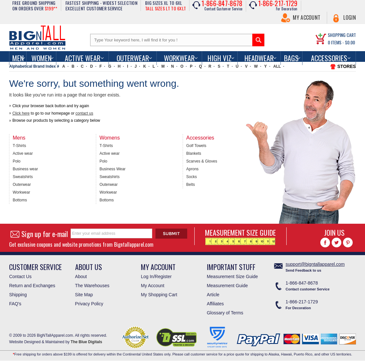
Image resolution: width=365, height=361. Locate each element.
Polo (16, 161)
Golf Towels (196, 145)
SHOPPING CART (342, 34)
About (81, 276)
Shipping (18, 294)
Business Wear (112, 169)
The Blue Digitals (86, 342)
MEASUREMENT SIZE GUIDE (240, 236)
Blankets (193, 153)
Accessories (329, 58)
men (18, 58)
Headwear (259, 58)
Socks (191, 177)
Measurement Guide (227, 285)
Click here (20, 113)
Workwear (179, 58)
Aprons (192, 169)
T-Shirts (19, 145)
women (41, 58)
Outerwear (133, 58)
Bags (291, 58)
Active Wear (82, 58)
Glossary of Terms (225, 312)
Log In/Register (156, 276)
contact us (84, 113)
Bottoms (20, 200)
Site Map (84, 294)
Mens (19, 138)
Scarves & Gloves (201, 161)
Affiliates (215, 303)
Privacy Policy (89, 303)
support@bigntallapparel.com (315, 264)
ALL (277, 66)
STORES (346, 66)
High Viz (220, 58)
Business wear (25, 169)
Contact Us (20, 276)
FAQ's (15, 303)
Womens (109, 138)
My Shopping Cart (159, 294)
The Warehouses (92, 285)
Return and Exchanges (32, 285)
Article (213, 294)
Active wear (23, 153)
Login (349, 17)
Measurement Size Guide (232, 276)
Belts (190, 184)
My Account (306, 17)
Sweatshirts (23, 177)
